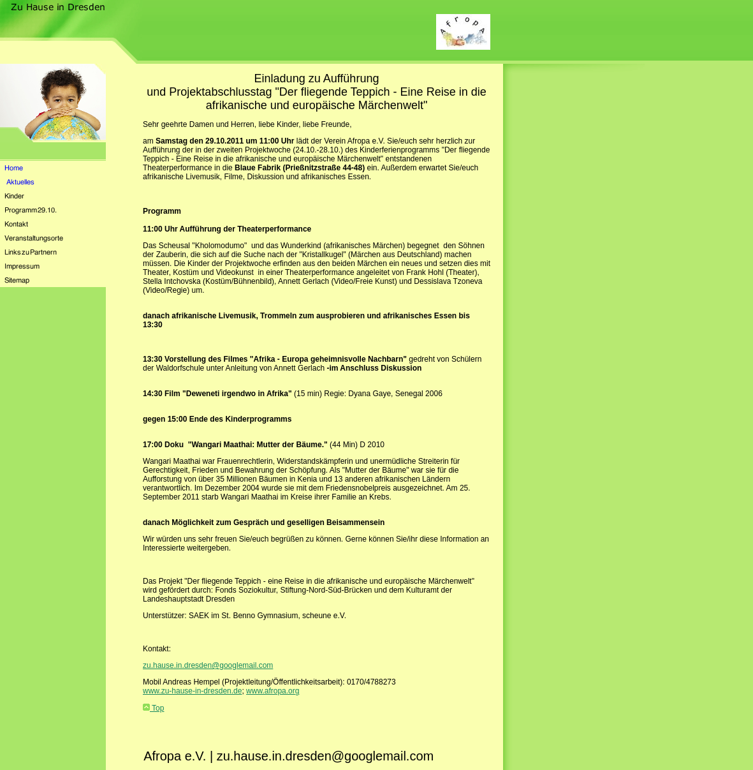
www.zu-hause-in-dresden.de (192, 690)
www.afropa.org (272, 690)
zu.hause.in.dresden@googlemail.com (208, 665)
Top (153, 708)
